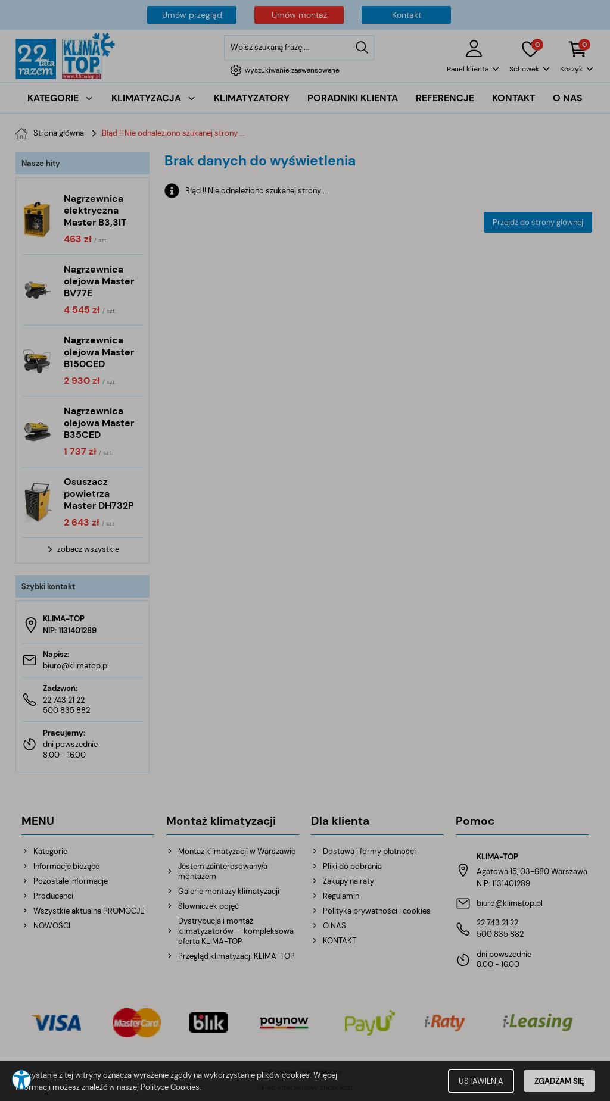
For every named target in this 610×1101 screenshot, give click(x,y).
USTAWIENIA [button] (481, 1081)
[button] (21, 1079)
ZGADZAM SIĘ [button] (559, 1081)
